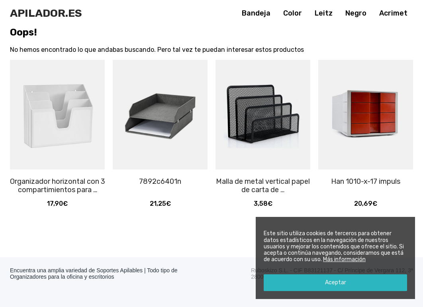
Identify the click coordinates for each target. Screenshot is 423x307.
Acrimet (393, 13)
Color (292, 13)
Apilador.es (46, 13)
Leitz (324, 13)
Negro (355, 13)
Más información (344, 259)
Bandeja (256, 13)
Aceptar (335, 282)
